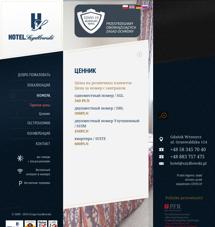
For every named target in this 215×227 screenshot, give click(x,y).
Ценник (44, 113)
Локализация (38, 85)
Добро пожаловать (34, 74)
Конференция (38, 133)
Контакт (43, 143)
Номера (43, 95)
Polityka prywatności (184, 197)
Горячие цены (40, 104)
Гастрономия (39, 123)
